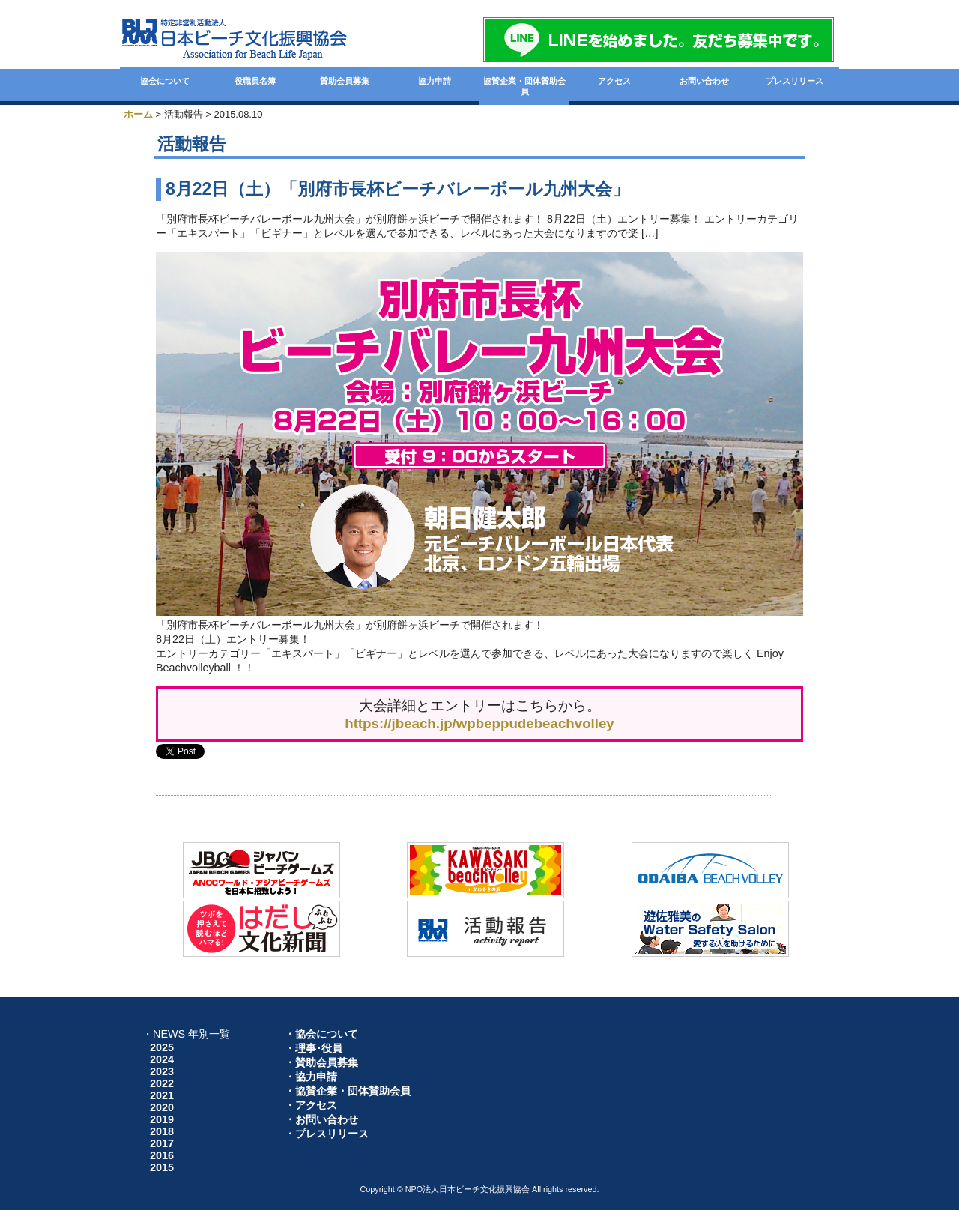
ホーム (138, 114)
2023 (162, 1071)
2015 (162, 1167)
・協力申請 (311, 1077)
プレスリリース (794, 80)
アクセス (614, 80)
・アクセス (311, 1105)
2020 (162, 1107)
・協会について (321, 1034)
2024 (162, 1059)
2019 (162, 1119)
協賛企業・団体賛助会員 (524, 86)
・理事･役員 (313, 1048)
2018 (162, 1131)
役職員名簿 (255, 80)
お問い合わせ (704, 80)
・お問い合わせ (321, 1119)
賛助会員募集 (344, 80)
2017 (162, 1143)
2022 (162, 1083)
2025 (162, 1047)
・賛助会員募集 (321, 1062)
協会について (165, 80)
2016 (162, 1155)
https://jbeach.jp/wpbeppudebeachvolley (479, 723)
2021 (162, 1095)
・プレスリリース (327, 1134)
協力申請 (434, 80)
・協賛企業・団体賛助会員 (348, 1091)
